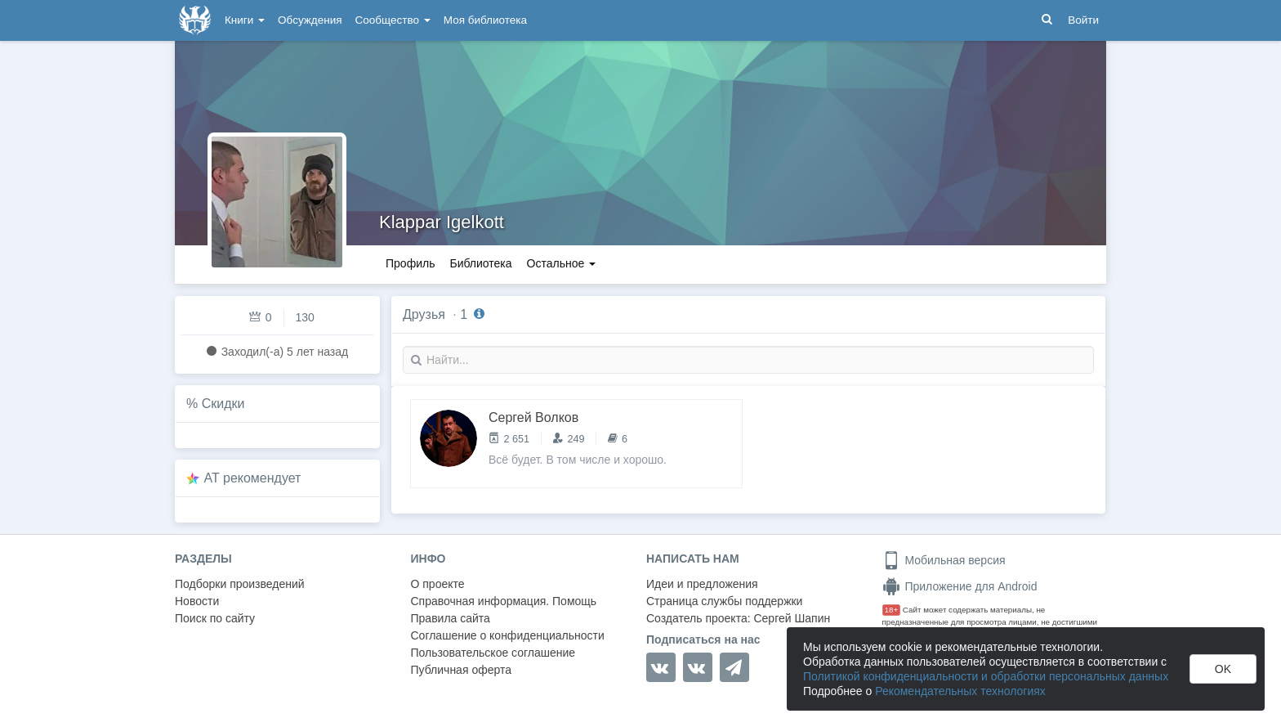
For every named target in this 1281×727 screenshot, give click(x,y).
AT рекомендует (252, 478)
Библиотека (480, 263)
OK (1223, 668)
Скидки (223, 404)
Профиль (410, 263)
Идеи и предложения (702, 583)
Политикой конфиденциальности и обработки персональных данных (985, 676)
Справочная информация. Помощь (504, 601)
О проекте (438, 583)
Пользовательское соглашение (493, 652)
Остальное (561, 263)
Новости (197, 601)
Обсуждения (309, 20)
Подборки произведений (240, 583)
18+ (892, 609)
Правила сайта (450, 618)
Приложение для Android (960, 586)
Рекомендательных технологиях (960, 691)
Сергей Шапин (791, 618)
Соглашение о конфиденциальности (508, 635)
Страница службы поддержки (724, 601)
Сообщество (393, 20)
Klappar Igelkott (441, 222)
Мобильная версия (944, 560)
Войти (1083, 20)
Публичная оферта (461, 669)
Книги (245, 20)
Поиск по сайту (215, 618)
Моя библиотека (485, 20)
